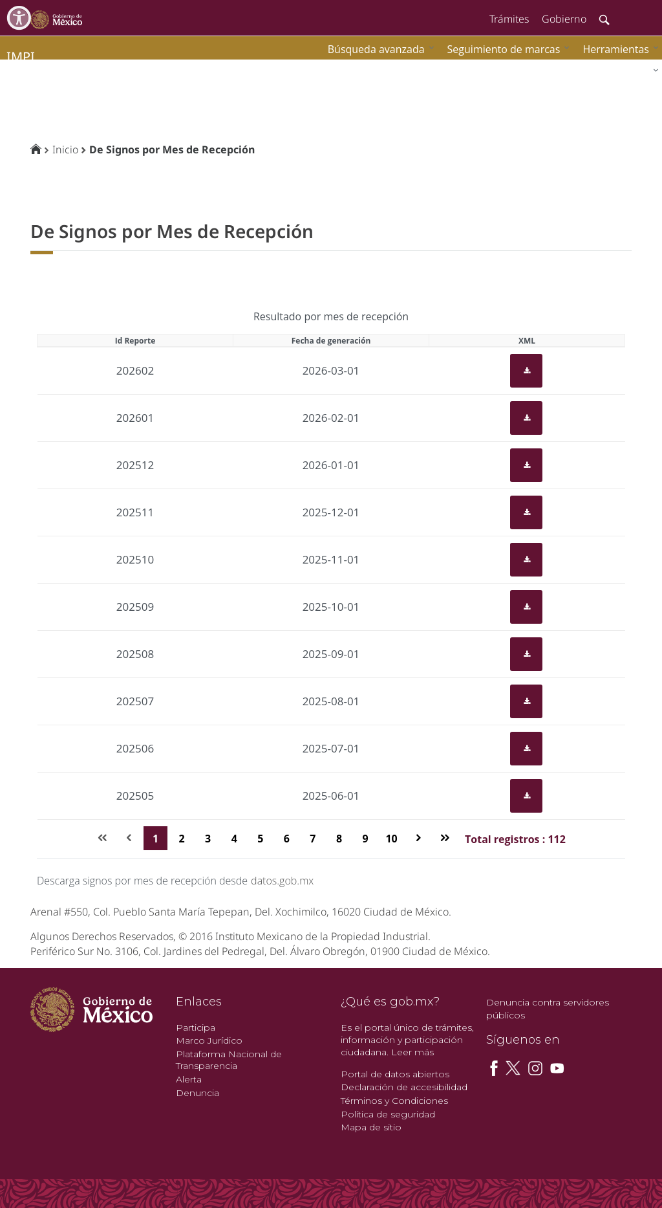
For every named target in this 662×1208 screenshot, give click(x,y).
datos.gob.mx (282, 880)
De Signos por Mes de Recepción (172, 149)
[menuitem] (617, 49)
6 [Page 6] (287, 838)
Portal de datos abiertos (395, 1074)
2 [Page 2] (182, 838)
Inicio (65, 149)
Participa (195, 1027)
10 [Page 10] (391, 838)
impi (20, 56)
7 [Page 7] (312, 838)
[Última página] (444, 838)
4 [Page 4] (234, 838)
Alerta (189, 1079)
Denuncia (197, 1093)
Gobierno (564, 19)
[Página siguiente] (419, 838)
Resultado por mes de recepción (331, 316)
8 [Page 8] (339, 838)
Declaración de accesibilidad (404, 1087)
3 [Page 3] (208, 838)
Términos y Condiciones (394, 1100)
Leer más (412, 1052)
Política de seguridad (388, 1114)
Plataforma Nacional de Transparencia (229, 1060)
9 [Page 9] (365, 838)
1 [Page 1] (155, 838)
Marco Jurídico (209, 1040)
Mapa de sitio (371, 1127)
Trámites (509, 19)
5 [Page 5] (260, 838)
